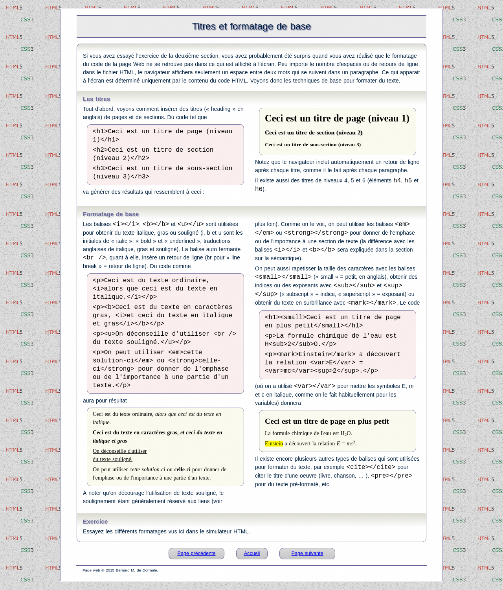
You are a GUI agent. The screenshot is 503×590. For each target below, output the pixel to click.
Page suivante (307, 553)
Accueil (252, 553)
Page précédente (197, 553)
